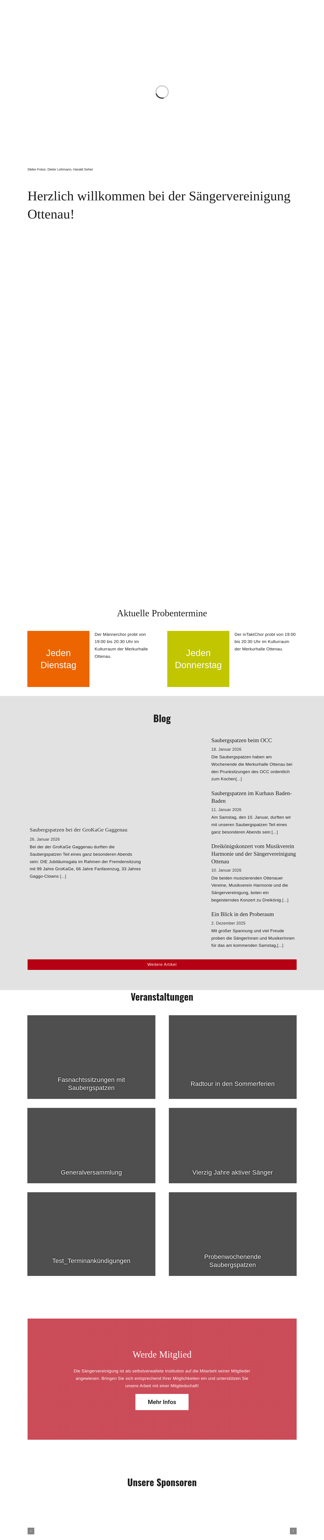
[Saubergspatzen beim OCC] (192, 740)
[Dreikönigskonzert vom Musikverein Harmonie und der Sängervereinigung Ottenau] (192, 846)
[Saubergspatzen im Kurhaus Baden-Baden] (192, 793)
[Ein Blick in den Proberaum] (192, 914)
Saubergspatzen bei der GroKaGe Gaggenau (79, 830)
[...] (63, 876)
